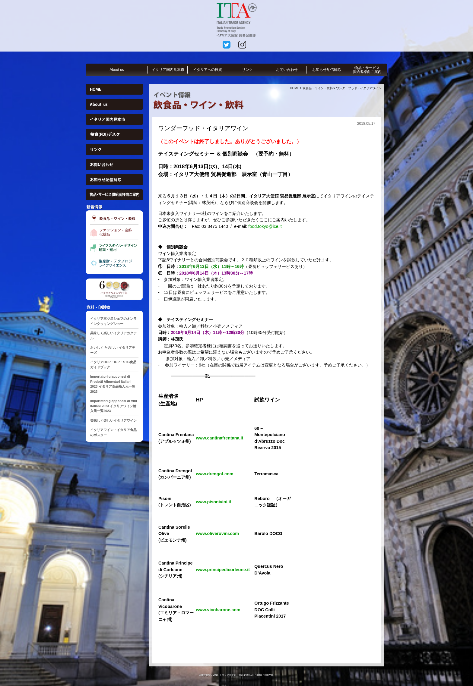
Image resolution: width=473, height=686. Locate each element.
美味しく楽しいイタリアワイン (113, 420)
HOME (294, 88)
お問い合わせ (287, 70)
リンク (247, 70)
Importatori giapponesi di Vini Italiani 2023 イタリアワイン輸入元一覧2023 (113, 406)
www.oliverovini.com (217, 533)
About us (117, 70)
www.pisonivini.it (213, 501)
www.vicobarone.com (218, 609)
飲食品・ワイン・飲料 (318, 88)
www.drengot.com (214, 473)
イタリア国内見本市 (168, 70)
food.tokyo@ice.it (265, 226)
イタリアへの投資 (207, 70)
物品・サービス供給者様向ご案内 (367, 70)
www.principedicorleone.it (223, 569)
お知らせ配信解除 (326, 70)
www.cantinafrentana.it (219, 438)
